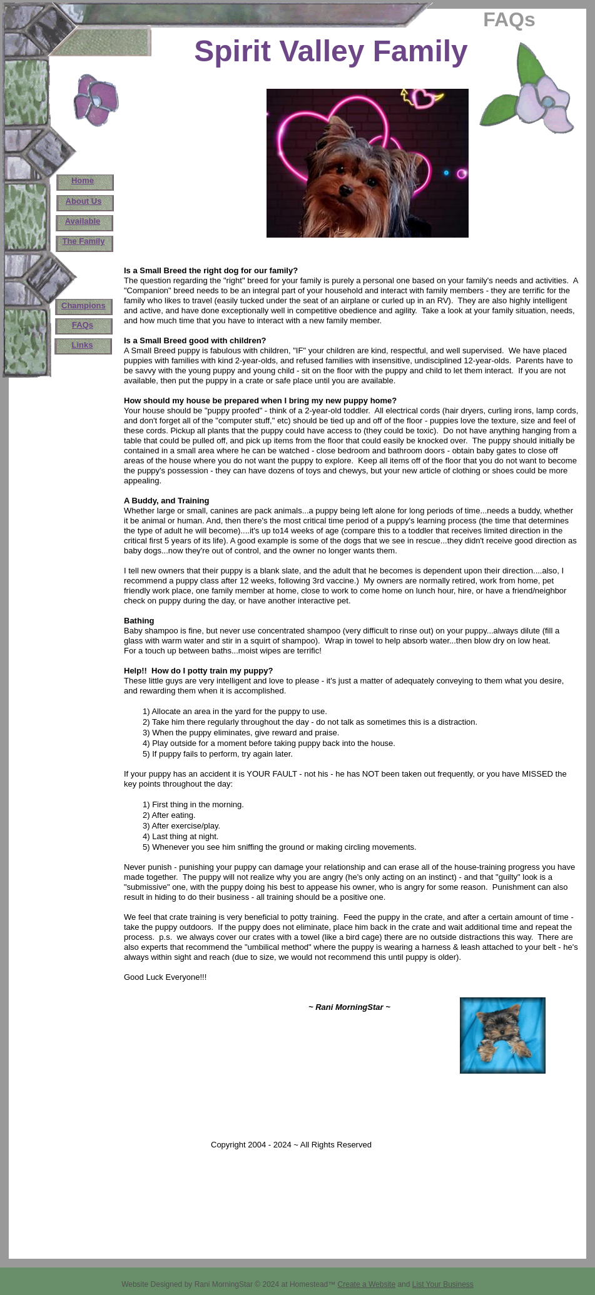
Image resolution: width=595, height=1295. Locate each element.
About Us (84, 201)
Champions (83, 305)
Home (82, 180)
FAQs (82, 325)
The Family (84, 241)
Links (82, 345)
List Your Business (443, 1284)
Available (83, 221)
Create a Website (367, 1284)
